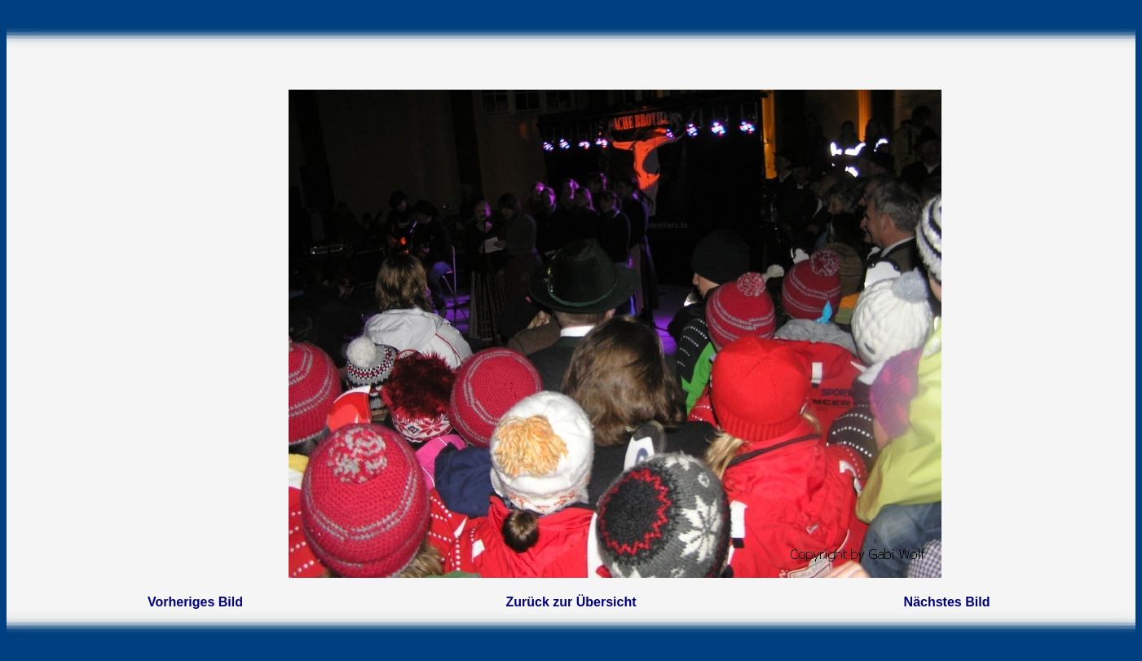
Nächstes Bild (947, 602)
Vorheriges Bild (195, 602)
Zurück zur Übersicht (570, 602)
